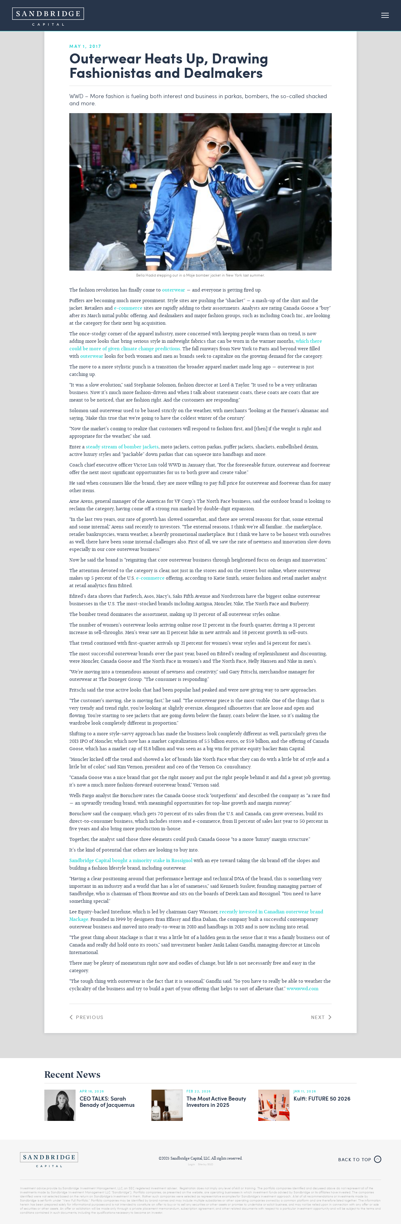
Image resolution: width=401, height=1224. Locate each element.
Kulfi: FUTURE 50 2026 (322, 1098)
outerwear (173, 290)
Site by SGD (205, 1164)
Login (191, 1164)
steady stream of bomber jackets (122, 447)
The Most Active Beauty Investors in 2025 (216, 1101)
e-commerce (128, 308)
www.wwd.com (303, 989)
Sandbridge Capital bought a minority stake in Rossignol (130, 860)
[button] (382, 15)
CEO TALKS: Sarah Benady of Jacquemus (107, 1101)
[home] (48, 15)
